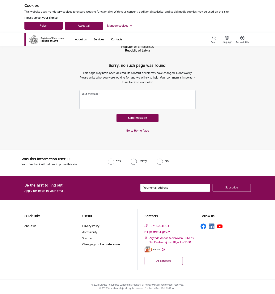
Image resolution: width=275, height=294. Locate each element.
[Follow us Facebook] (203, 226)
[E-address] (152, 249)
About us (30, 226)
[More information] (163, 249)
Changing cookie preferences (101, 244)
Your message (90, 94)
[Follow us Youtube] (220, 226)
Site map (87, 238)
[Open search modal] (214, 40)
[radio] (114, 161)
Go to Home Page (137, 130)
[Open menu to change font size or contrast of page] (242, 40)
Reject (43, 25)
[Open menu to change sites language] (227, 40)
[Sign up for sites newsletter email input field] (175, 188)
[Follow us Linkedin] (211, 226)
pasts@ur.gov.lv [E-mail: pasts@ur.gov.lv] (159, 232)
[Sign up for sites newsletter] (232, 188)
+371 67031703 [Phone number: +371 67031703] (159, 226)
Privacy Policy (90, 226)
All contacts (163, 261)
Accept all (84, 25)
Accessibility (89, 232)
